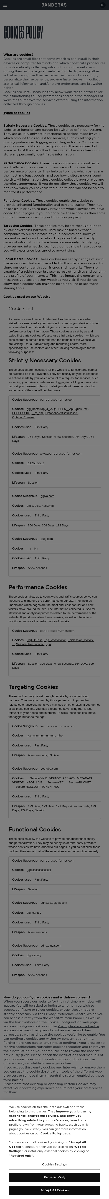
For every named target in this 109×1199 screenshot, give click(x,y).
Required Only (54, 1177)
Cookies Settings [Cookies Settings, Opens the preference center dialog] (54, 1164)
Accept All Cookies (54, 1190)
